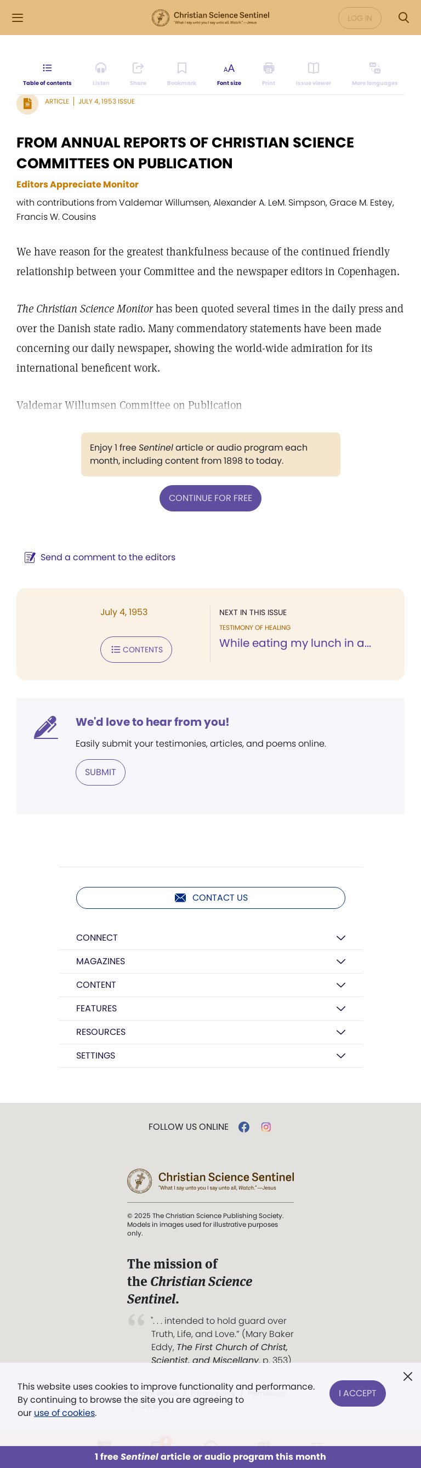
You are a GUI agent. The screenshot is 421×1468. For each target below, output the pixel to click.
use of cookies (64, 1413)
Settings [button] (95, 1055)
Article (57, 101)
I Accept (358, 1393)
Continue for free (210, 498)
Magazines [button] (100, 961)
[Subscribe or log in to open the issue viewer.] (313, 74)
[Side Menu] (17, 17)
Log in (360, 18)
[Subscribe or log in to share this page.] (138, 74)
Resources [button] (101, 1032)
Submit (100, 772)
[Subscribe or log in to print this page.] (268, 74)
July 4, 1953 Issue (106, 101)
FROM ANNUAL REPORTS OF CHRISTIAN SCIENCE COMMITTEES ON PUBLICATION (185, 153)
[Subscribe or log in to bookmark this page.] (182, 74)
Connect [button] (97, 937)
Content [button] (96, 984)
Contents (136, 649)
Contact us (211, 897)
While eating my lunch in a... (295, 643)
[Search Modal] (403, 17)
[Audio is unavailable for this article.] (101, 74)
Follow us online (189, 1127)
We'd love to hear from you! (153, 722)
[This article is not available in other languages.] (375, 74)
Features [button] (96, 1008)
